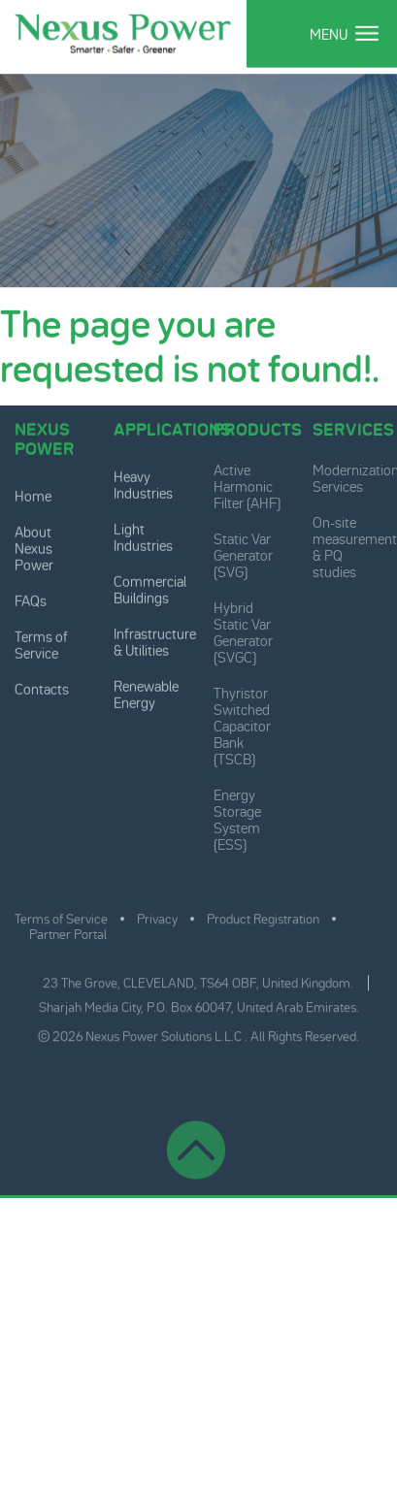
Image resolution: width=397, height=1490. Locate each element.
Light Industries (143, 536)
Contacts (42, 688)
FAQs (31, 600)
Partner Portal (68, 931)
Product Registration (263, 915)
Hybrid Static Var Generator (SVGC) (243, 630)
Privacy (157, 915)
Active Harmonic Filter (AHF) (247, 483)
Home (33, 495)
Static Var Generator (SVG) (243, 552)
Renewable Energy (146, 693)
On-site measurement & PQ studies (355, 544)
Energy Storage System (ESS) (237, 817)
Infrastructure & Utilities (155, 641)
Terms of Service (41, 644)
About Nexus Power (34, 547)
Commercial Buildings (150, 588)
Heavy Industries (143, 484)
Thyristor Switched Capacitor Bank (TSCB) (242, 723)
